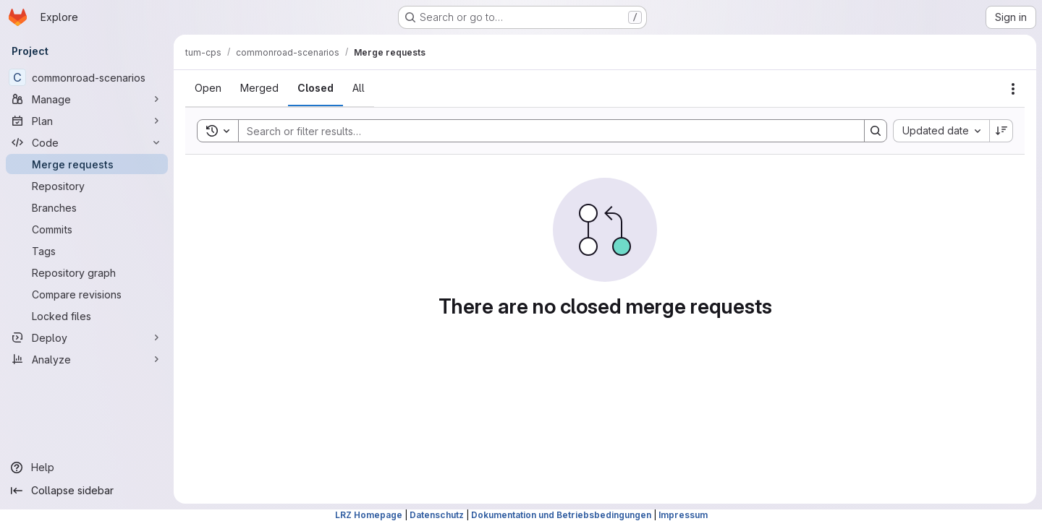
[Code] (87, 142)
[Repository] (87, 186)
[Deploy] (87, 337)
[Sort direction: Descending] (1001, 130)
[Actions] (1013, 88)
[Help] (87, 467)
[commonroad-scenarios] (87, 77)
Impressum (683, 514)
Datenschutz (437, 514)
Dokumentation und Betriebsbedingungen (561, 514)
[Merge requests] (87, 164)
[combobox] (941, 130)
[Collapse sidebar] (87, 491)
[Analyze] (87, 359)
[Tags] (87, 251)
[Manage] (87, 99)
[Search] (544, 130)
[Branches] (87, 207)
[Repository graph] (87, 272)
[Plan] (87, 121)
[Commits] (87, 229)
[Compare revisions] (87, 294)
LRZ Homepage (368, 514)
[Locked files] (87, 316)
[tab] (208, 88)
